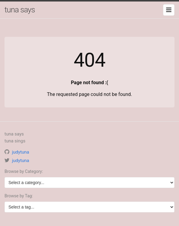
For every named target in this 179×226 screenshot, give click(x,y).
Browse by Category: (24, 171)
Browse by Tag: (19, 195)
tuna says (20, 9)
